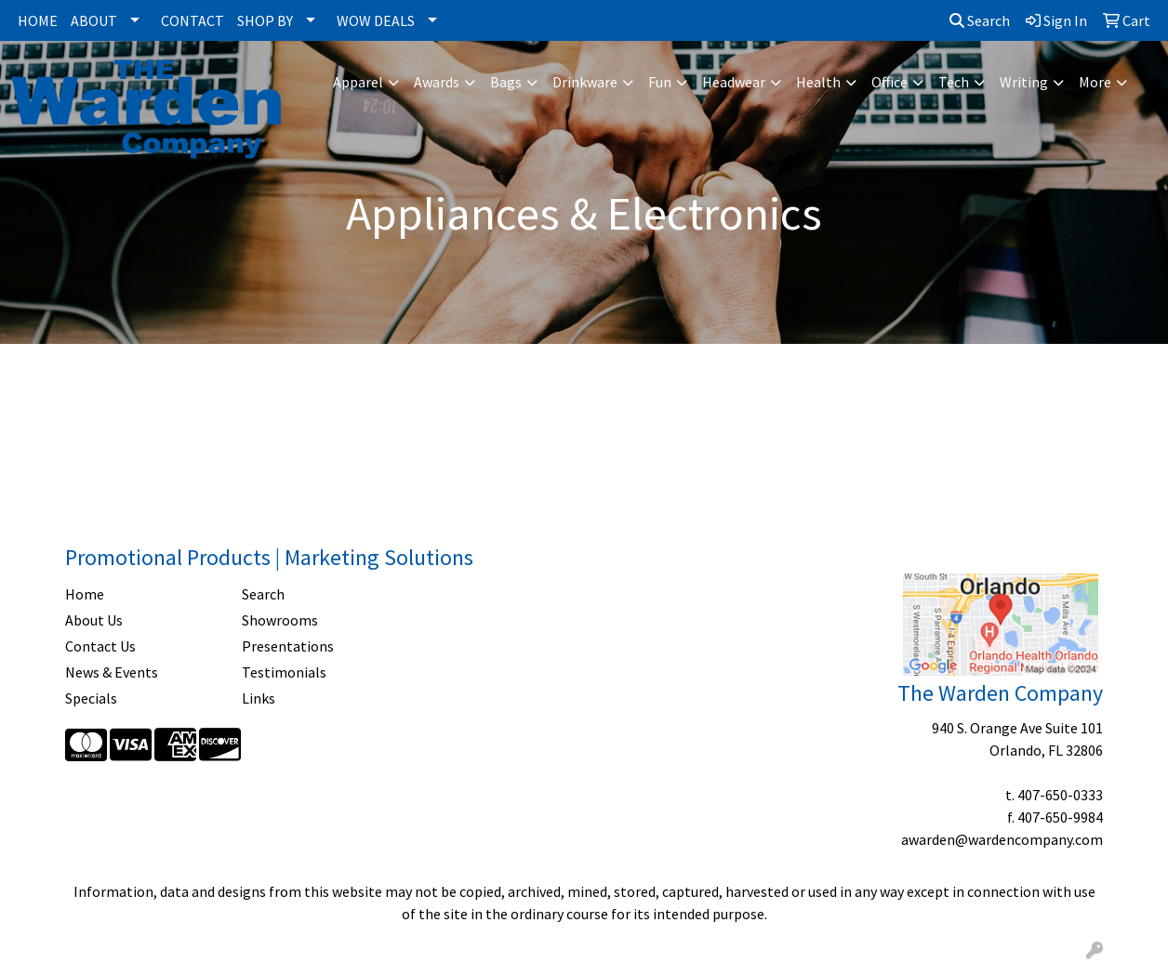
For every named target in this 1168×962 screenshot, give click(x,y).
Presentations (288, 646)
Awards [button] (436, 81)
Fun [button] (659, 81)
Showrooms (280, 620)
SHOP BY (265, 20)
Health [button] (818, 81)
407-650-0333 (1060, 794)
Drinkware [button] (584, 81)
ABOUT (94, 20)
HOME (38, 20)
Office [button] (889, 81)
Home (84, 594)
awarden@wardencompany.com (1002, 839)
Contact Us (100, 646)
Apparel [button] (358, 81)
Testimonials (284, 672)
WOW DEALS (376, 20)
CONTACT (192, 20)
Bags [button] (506, 81)
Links (258, 698)
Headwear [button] (733, 81)
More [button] (1095, 81)
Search (979, 20)
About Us (94, 620)
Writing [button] (1024, 81)
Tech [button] (953, 81)
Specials (91, 698)
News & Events (111, 672)
